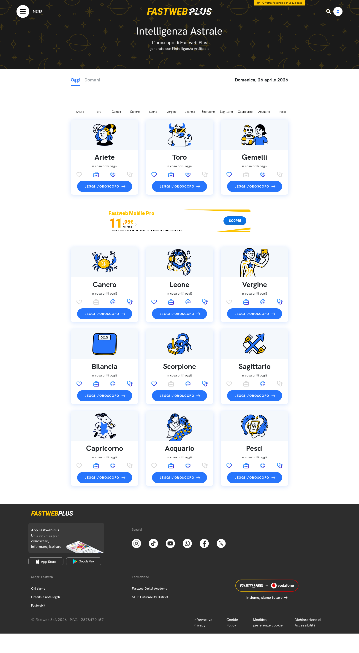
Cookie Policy (232, 598)
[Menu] (29, 11)
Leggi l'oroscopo (102, 162)
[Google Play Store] (83, 537)
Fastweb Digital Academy (149, 564)
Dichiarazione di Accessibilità (308, 598)
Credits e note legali (45, 573)
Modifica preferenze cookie (268, 598)
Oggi (75, 80)
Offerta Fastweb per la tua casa (282, 3)
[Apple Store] (45, 537)
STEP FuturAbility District (150, 573)
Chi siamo (38, 564)
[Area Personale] (338, 12)
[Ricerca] (329, 11)
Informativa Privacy (202, 598)
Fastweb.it (38, 581)
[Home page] (179, 11)
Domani (92, 80)
